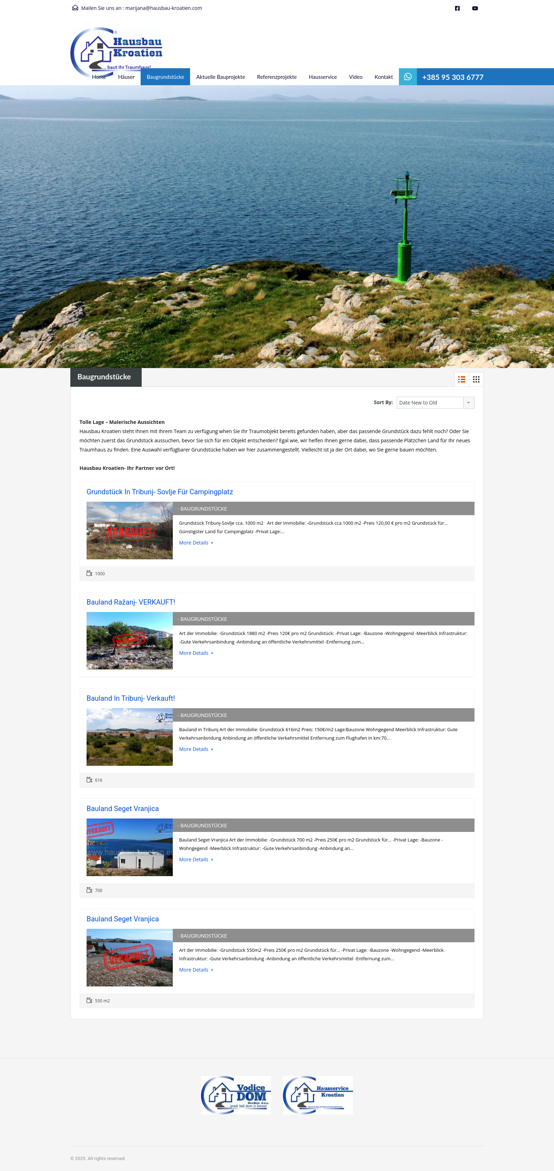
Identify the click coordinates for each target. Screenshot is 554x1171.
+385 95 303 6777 (453, 76)
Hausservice (323, 77)
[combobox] (436, 403)
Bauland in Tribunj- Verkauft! (131, 698)
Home (99, 77)
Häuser (126, 77)
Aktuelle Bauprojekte (220, 77)
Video (356, 77)
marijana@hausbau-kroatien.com (163, 8)
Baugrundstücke (165, 77)
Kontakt (384, 77)
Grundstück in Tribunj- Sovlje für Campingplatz (160, 492)
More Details (196, 542)
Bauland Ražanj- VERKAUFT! (131, 602)
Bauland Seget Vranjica (123, 808)
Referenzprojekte (277, 77)
